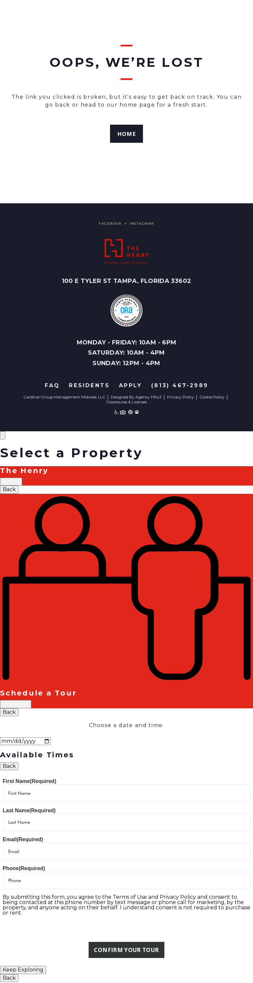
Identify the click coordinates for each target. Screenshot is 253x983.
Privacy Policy (180, 397)
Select (11, 482)
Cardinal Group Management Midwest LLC (64, 397)
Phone (24, 869)
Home (126, 134)
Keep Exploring (23, 971)
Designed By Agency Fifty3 (136, 397)
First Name (29, 782)
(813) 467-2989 (179, 386)
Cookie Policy (212, 397)
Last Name (29, 811)
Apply (130, 386)
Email (23, 840)
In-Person (16, 704)
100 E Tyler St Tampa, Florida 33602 (126, 281)
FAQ (52, 386)
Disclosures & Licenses (126, 402)
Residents (89, 386)
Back (9, 490)
